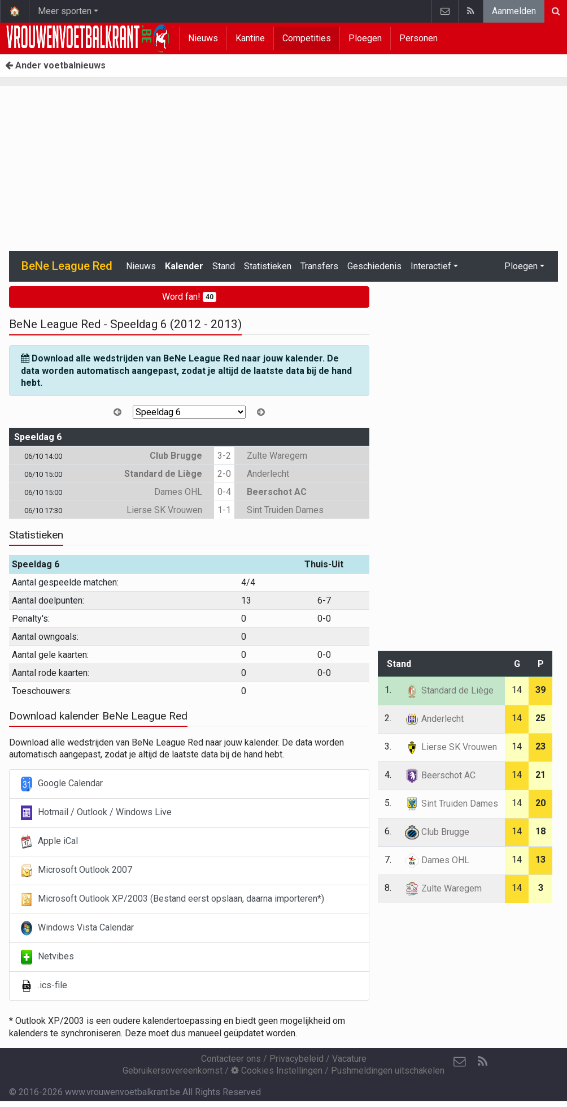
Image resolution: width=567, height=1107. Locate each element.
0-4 (224, 491)
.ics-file (44, 986)
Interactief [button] (431, 266)
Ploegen (365, 38)
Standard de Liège (163, 473)
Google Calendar (62, 784)
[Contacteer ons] (459, 1061)
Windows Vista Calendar (77, 928)
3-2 (224, 455)
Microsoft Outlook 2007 (76, 870)
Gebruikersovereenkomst (173, 1070)
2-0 (224, 473)
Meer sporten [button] (64, 11)
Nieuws (203, 38)
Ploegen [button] (521, 266)
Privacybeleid (296, 1058)
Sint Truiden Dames (285, 510)
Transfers (319, 266)
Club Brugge (176, 455)
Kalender (184, 266)
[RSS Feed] (482, 1061)
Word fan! (189, 296)
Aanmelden (514, 11)
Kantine (250, 38)
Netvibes (47, 957)
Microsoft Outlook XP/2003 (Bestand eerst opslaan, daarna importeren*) (172, 899)
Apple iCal (49, 841)
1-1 (224, 510)
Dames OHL (178, 491)
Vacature (349, 1058)
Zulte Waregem (277, 455)
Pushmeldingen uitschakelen (387, 1070)
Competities (306, 38)
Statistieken (267, 266)
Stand (223, 266)
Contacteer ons (231, 1058)
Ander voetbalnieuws (55, 65)
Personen (418, 38)
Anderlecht (268, 473)
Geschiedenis (374, 266)
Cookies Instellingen (276, 1070)
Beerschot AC (277, 491)
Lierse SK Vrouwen (164, 510)
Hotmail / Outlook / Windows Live (96, 813)
